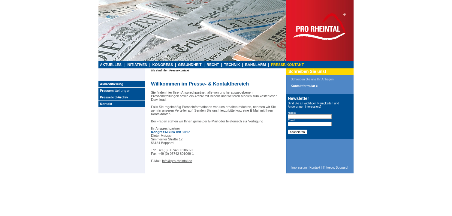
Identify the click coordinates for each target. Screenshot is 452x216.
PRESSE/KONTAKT (287, 65)
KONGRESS (162, 65)
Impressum (299, 167)
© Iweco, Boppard (335, 167)
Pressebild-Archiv (114, 97)
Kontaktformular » (304, 86)
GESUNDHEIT (190, 65)
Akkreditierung (111, 84)
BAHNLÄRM (255, 65)
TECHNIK (232, 65)
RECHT (212, 65)
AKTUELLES (111, 65)
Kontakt (106, 104)
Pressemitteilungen (115, 90)
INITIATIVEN (137, 65)
